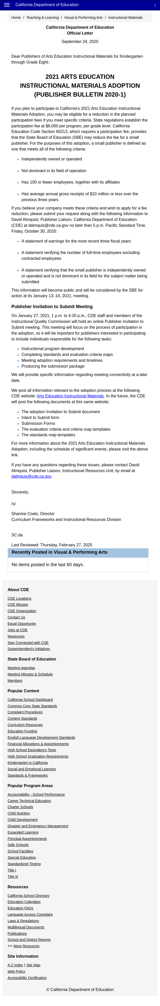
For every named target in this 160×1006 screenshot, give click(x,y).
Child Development (23, 820)
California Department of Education (47, 5)
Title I (12, 870)
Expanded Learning (23, 832)
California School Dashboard (30, 700)
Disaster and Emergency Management (38, 826)
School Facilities (20, 851)
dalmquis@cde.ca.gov (31, 476)
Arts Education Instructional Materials (70, 396)
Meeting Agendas (21, 668)
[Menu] (6, 4)
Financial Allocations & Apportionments (38, 744)
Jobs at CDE (18, 630)
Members (15, 681)
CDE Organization (22, 611)
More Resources (26, 946)
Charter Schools (20, 807)
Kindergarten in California (28, 763)
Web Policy (16, 971)
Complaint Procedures (25, 712)
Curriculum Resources (25, 725)
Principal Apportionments (27, 839)
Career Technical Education (29, 801)
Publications (17, 934)
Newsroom (16, 636)
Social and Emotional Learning (32, 769)
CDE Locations (19, 598)
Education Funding (22, 731)
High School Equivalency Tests (32, 750)
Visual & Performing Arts (83, 18)
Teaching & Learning (42, 18)
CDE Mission (18, 605)
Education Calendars (24, 902)
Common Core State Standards (32, 706)
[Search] (155, 5)
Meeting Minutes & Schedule (30, 674)
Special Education (22, 857)
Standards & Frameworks (28, 775)
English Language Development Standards (41, 737)
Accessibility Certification (27, 978)
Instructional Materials (125, 18)
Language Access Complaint (30, 914)
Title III (13, 877)
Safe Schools (18, 845)
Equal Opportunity (22, 624)
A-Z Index (15, 965)
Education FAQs (20, 908)
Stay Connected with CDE (28, 643)
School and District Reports (29, 940)
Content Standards (22, 718)
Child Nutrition (19, 813)
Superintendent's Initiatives (29, 649)
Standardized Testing (24, 864)
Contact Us (16, 617)
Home (16, 18)
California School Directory (29, 896)
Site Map (33, 965)
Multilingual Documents (26, 927)
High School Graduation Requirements (38, 756)
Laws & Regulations (23, 921)
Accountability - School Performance (36, 794)
